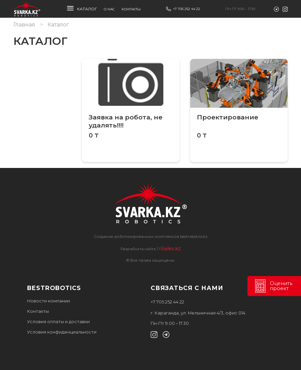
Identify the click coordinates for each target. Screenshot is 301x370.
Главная (24, 24)
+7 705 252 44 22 (186, 9)
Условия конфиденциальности (61, 332)
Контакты (131, 9)
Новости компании (48, 300)
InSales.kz (169, 249)
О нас (109, 9)
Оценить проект (273, 286)
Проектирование (227, 117)
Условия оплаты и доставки (58, 321)
